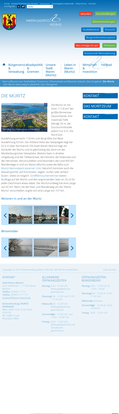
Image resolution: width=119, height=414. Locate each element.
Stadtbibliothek (91, 29)
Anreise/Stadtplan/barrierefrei (24, 3)
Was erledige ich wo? (87, 45)
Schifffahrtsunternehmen (44, 175)
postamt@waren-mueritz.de (16, 297)
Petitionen (109, 45)
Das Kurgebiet (94, 81)
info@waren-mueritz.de (102, 233)
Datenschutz (81, 3)
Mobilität (35, 84)
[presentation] (5, 213)
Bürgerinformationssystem (100, 37)
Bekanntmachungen (104, 21)
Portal (7, 3)
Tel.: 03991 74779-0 (93, 229)
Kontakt (92, 3)
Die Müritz (108, 81)
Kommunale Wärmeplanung (100, 53)
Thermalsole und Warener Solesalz (67, 81)
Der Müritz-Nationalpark (16, 84)
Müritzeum (89, 201)
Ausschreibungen (105, 13)
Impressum (45, 3)
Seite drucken (110, 269)
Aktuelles (86, 13)
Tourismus (42, 81)
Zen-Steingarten (49, 84)
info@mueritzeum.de (101, 127)
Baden (4, 175)
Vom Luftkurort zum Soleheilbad (19, 81)
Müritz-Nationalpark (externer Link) (21, 168)
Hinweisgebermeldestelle (63, 3)
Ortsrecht (110, 29)
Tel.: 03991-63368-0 (93, 119)
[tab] (100, 95)
